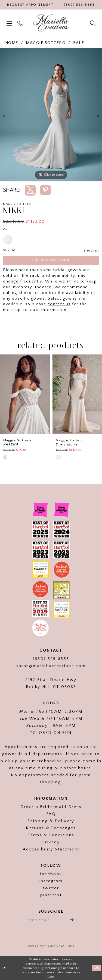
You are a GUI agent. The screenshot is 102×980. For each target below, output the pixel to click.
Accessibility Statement (51, 849)
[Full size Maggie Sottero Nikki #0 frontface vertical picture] (51, 114)
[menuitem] (9, 23)
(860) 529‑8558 (51, 659)
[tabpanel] (51, 114)
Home (11, 42)
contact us (59, 304)
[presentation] (25, 395)
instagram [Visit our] (51, 881)
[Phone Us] (79, 5)
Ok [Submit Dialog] (96, 968)
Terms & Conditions (51, 835)
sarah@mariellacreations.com (51, 666)
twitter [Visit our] (51, 888)
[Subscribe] (71, 920)
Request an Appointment (51, 260)
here (51, 977)
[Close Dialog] (4, 968)
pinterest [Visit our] (51, 895)
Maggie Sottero (46, 42)
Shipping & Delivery (50, 821)
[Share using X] (30, 190)
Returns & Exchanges (51, 828)
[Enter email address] (51, 920)
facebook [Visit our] (51, 874)
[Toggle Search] (93, 23)
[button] (9, 23)
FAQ (51, 814)
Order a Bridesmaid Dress (51, 807)
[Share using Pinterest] (45, 190)
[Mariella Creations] (51, 23)
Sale (78, 42)
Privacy (51, 842)
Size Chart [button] (91, 250)
